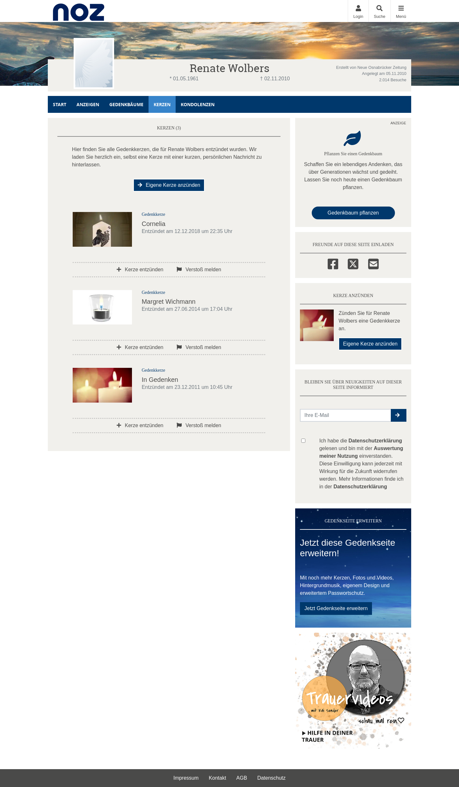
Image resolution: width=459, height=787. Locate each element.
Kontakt (217, 778)
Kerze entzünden (140, 269)
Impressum (186, 778)
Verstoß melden (199, 269)
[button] (398, 415)
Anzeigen (87, 104)
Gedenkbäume (126, 104)
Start (59, 104)
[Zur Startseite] (78, 11)
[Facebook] (333, 263)
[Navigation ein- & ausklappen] (400, 11)
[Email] (373, 263)
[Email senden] (345, 415)
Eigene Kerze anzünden (169, 185)
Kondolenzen (198, 104)
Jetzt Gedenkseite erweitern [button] (336, 608)
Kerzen (162, 104)
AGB (241, 778)
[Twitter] (353, 263)
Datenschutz (271, 778)
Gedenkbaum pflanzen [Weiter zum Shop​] (353, 212)
